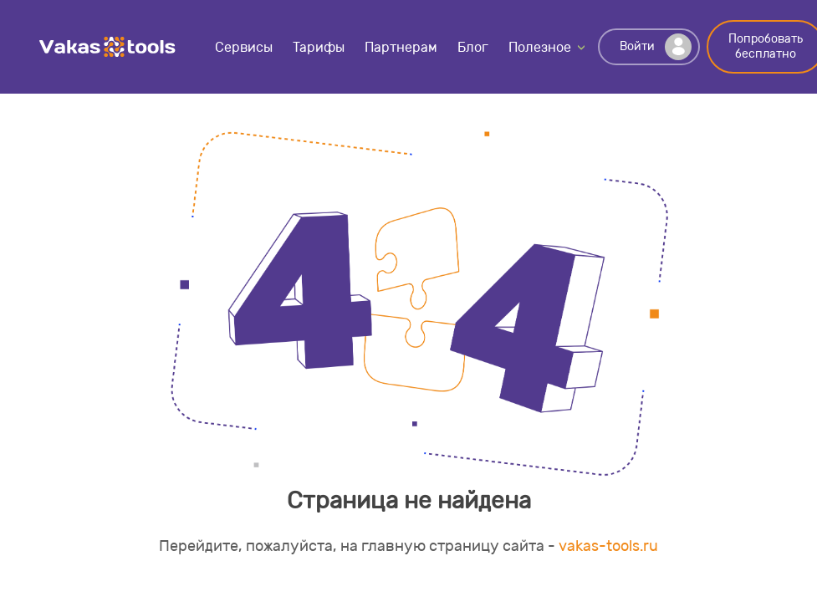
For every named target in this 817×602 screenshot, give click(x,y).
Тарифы (319, 47)
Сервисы (244, 47)
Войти (656, 46)
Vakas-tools (107, 47)
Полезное (539, 47)
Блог (472, 47)
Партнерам (401, 47)
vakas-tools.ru (608, 546)
